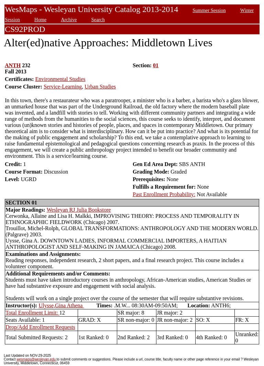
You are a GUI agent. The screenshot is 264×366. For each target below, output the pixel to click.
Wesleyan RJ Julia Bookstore (79, 210)
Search (98, 19)
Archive (69, 19)
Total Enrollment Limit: (32, 313)
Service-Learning (63, 87)
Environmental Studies (60, 79)
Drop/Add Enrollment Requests (40, 327)
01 (155, 65)
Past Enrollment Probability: (164, 194)
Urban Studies (100, 87)
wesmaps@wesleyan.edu (36, 359)
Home (40, 19)
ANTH (13, 65)
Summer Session (209, 10)
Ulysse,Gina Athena (61, 305)
